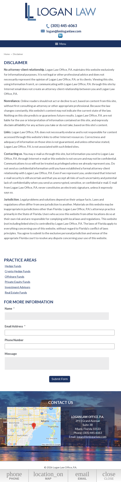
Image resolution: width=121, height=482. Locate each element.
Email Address (15, 326)
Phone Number (14, 340)
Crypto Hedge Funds (17, 271)
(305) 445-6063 (64, 25)
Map (48, 475)
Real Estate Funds (16, 292)
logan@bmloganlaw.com (63, 31)
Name (9, 308)
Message (11, 353)
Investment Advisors (17, 287)
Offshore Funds (14, 276)
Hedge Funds (13, 266)
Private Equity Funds (17, 282)
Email (82, 475)
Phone (14, 475)
